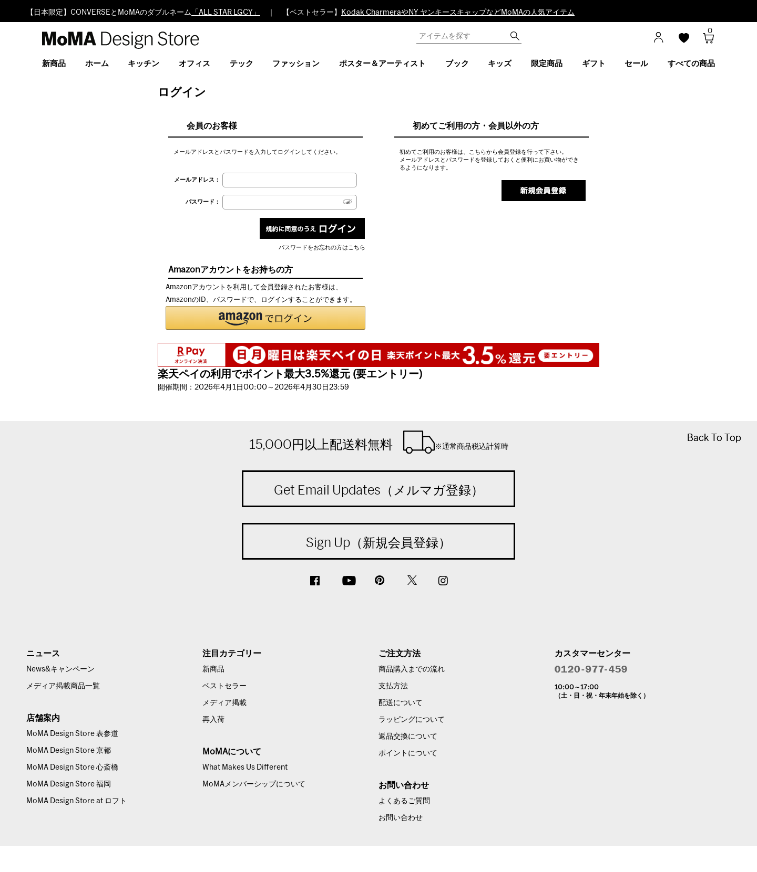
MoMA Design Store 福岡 (68, 784)
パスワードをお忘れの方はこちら (322, 247)
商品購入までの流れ (411, 669)
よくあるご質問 (404, 801)
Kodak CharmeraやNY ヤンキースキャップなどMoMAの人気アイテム (458, 12)
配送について (400, 703)
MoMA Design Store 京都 (68, 750)
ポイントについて (407, 753)
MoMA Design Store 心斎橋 (72, 767)
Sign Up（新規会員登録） (378, 542)
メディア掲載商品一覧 (63, 686)
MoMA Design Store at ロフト (76, 801)
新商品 (213, 669)
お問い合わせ (400, 818)
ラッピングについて (411, 719)
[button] (265, 318)
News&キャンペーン (60, 669)
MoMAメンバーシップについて (253, 784)
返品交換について (407, 736)
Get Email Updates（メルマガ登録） (379, 489)
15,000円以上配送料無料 (378, 442)
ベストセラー (224, 686)
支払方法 (393, 686)
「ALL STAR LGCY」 (225, 12)
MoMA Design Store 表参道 (72, 734)
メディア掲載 (224, 703)
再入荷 (213, 719)
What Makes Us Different (245, 767)
